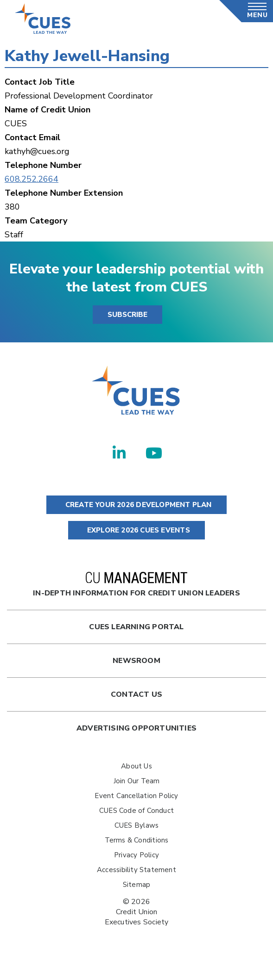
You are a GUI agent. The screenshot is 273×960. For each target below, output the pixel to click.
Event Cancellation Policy (136, 795)
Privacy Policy (136, 855)
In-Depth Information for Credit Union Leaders (136, 585)
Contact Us (136, 694)
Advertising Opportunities (136, 728)
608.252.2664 (31, 179)
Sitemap (136, 884)
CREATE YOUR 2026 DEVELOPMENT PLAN (136, 504)
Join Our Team (137, 781)
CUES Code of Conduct (136, 810)
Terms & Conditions (137, 840)
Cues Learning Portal (136, 627)
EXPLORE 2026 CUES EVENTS (136, 530)
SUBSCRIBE (127, 314)
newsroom (136, 661)
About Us (136, 766)
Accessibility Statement (136, 869)
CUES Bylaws (136, 825)
